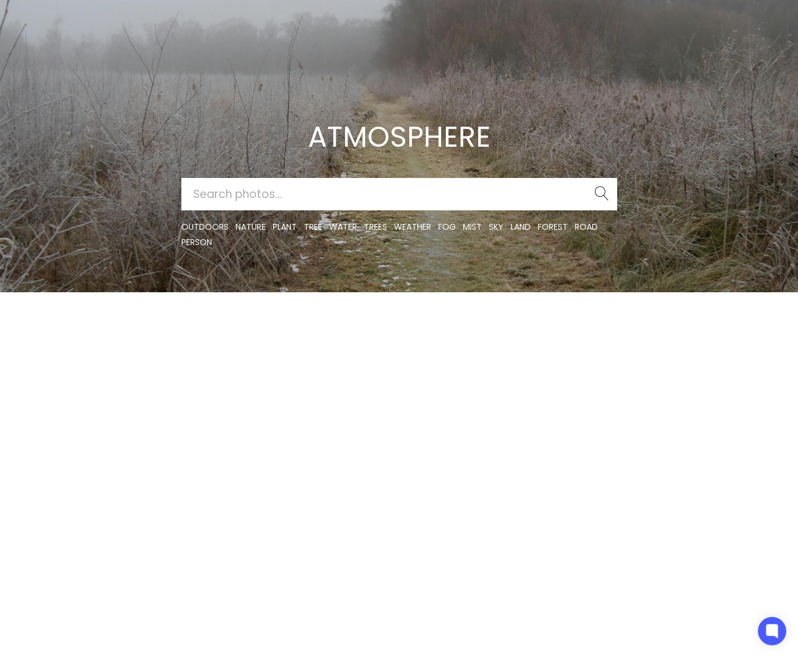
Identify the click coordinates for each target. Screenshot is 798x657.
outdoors (205, 227)
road (586, 227)
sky (496, 227)
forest (553, 227)
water (343, 227)
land (521, 227)
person (196, 242)
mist (472, 227)
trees (375, 227)
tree (313, 227)
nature (251, 227)
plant (285, 227)
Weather (412, 227)
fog (447, 227)
